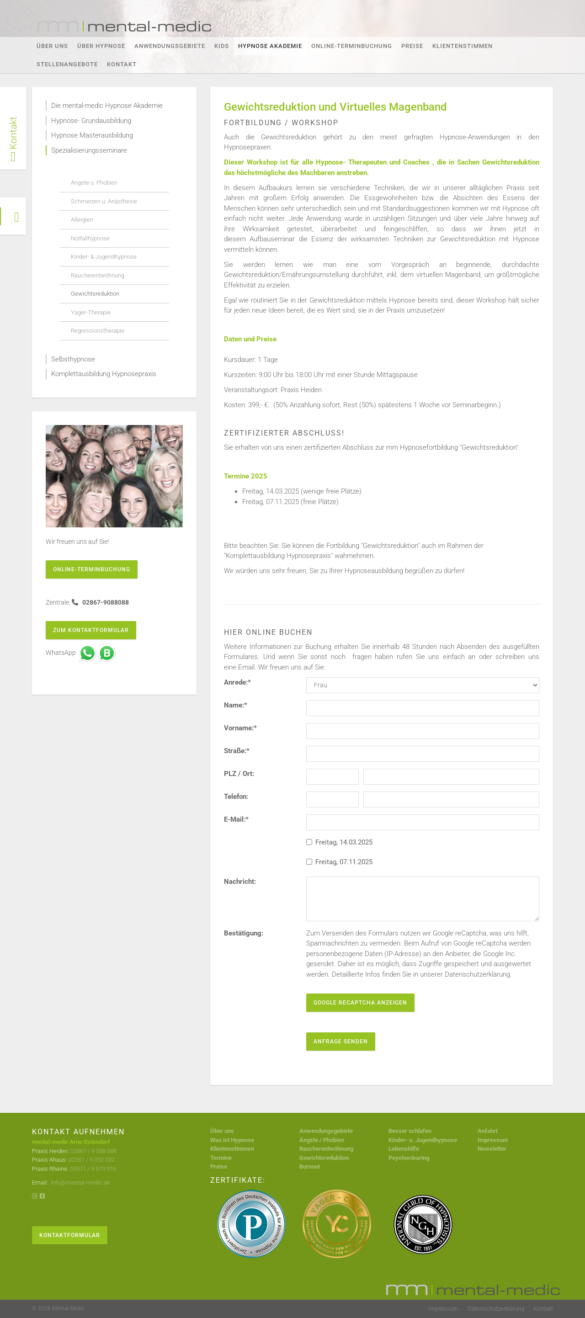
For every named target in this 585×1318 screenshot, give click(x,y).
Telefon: (236, 796)
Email (246, 667)
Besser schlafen (409, 1130)
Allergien (82, 219)
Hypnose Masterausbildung (92, 135)
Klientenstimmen (462, 46)
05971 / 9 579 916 (93, 1168)
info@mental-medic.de (79, 1182)
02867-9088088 (105, 602)
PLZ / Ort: (239, 774)
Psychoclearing (408, 1157)
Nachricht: (240, 881)
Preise (412, 46)
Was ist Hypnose (232, 1140)
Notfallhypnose (90, 238)
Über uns (222, 1130)
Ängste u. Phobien (94, 182)
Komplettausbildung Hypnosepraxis (103, 374)
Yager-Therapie (91, 312)
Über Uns (52, 46)
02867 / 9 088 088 (93, 1151)
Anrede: (237, 682)
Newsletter (492, 1148)
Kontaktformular (69, 1235)
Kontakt (122, 64)
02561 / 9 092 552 (92, 1159)
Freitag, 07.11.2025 (339, 862)
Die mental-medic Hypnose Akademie (107, 105)
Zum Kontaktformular (91, 630)
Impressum (493, 1140)
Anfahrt (488, 1130)
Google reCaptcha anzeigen (360, 1002)
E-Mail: (236, 819)
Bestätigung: (243, 933)
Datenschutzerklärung (496, 1308)
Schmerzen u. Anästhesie (104, 201)
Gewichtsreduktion (95, 293)
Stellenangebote (67, 64)
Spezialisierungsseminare (89, 150)
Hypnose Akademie (270, 46)
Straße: (237, 751)
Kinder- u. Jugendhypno (419, 1140)
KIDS (221, 46)
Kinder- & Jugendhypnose (104, 256)
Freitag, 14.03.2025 (339, 842)
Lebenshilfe (403, 1148)
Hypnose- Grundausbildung (91, 121)
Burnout (309, 1166)
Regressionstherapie (97, 330)
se (454, 1140)
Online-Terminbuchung (351, 46)
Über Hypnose (101, 46)
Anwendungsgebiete (169, 46)
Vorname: (240, 728)
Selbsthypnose (73, 359)
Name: (235, 705)
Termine (221, 1157)
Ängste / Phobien (321, 1140)
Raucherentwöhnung (97, 275)
